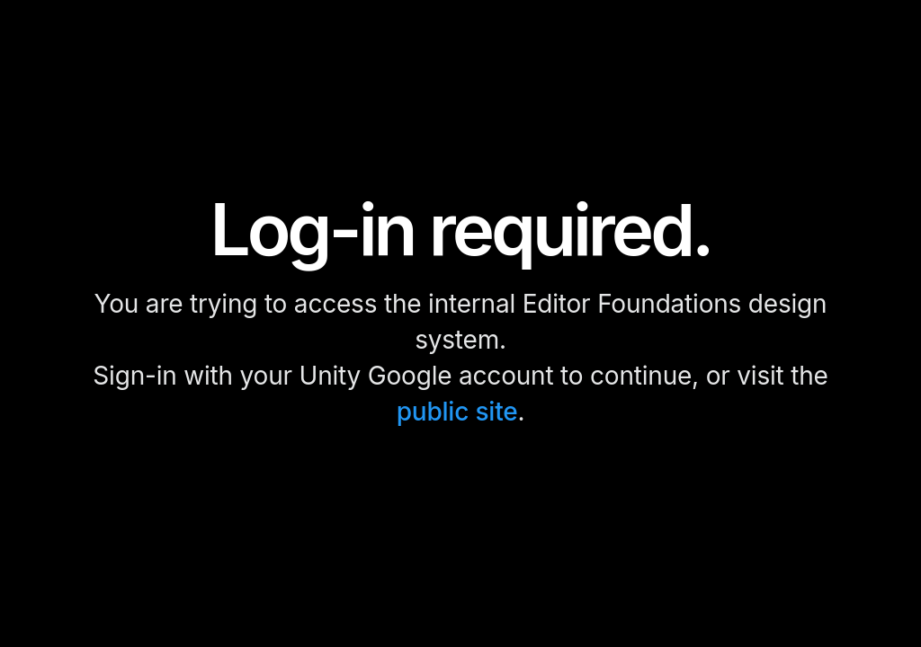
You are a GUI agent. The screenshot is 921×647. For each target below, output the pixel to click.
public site (457, 411)
